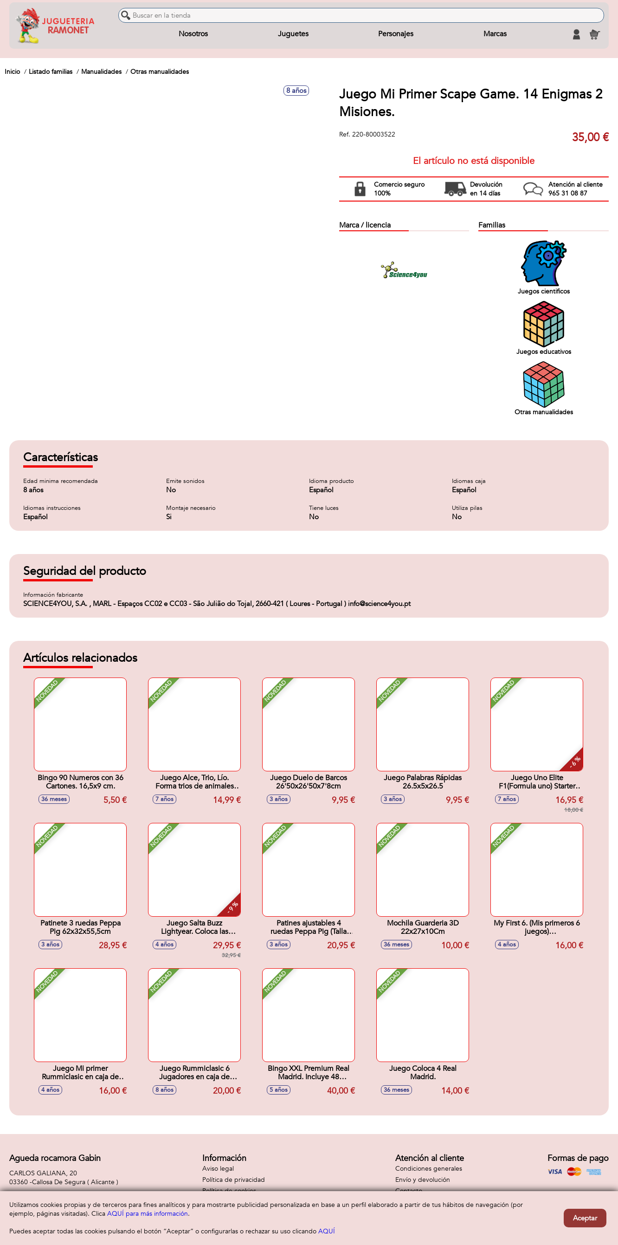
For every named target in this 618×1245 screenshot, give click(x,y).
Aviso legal (218, 1168)
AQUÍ (326, 1231)
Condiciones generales (428, 1168)
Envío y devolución (422, 1179)
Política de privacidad (233, 1179)
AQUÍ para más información (147, 1213)
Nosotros (193, 34)
